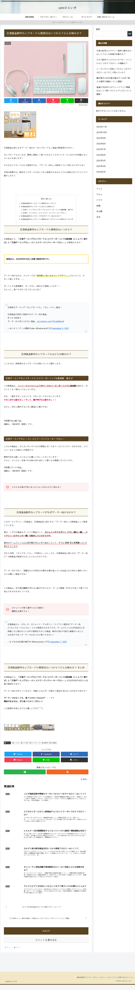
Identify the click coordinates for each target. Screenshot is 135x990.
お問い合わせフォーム (124, 983)
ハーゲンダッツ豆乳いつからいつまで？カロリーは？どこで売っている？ (113, 70)
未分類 (99, 211)
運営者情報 (71, 983)
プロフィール (98, 983)
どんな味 (24, 744)
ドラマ (99, 200)
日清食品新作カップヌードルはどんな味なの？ (37, 207)
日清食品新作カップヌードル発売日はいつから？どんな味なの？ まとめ (47, 221)
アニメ (99, 188)
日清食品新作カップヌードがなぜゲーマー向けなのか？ (40, 217)
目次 (43, 198)
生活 (98, 217)
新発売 (45, 744)
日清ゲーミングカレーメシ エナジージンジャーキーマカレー (44, 214)
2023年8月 (101, 143)
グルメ (7, 744)
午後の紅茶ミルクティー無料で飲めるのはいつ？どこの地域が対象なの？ (113, 52)
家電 (98, 205)
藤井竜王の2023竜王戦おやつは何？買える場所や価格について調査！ (113, 80)
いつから (16, 744)
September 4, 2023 (60, 330)
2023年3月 (101, 171)
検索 (98, 29)
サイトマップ (110, 983)
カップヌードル (35, 744)
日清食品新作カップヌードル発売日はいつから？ (38, 203)
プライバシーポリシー (84, 983)
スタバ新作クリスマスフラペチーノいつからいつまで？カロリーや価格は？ (113, 61)
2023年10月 (101, 132)
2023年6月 (101, 155)
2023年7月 (101, 149)
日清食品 (53, 744)
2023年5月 (101, 160)
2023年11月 (101, 126)
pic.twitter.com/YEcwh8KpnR (50, 323)
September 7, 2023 (58, 643)
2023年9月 (101, 138)
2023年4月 (101, 166)
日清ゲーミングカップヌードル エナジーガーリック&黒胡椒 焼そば (48, 210)
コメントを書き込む (46, 945)
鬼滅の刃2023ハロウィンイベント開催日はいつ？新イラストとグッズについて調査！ (113, 90)
